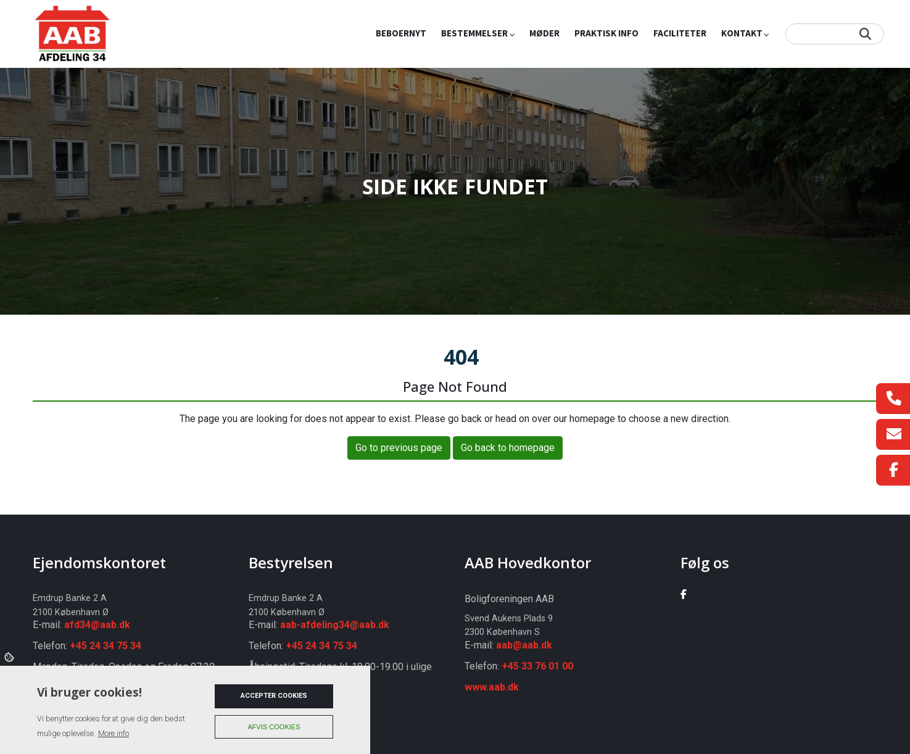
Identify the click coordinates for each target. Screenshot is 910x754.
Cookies (10, 656)
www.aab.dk (492, 687)
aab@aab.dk (524, 645)
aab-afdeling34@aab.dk (334, 625)
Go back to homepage (508, 448)
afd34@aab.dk (97, 625)
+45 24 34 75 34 (105, 646)
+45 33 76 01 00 (537, 666)
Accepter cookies (274, 696)
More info (113, 733)
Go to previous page (398, 448)
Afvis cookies (274, 727)
